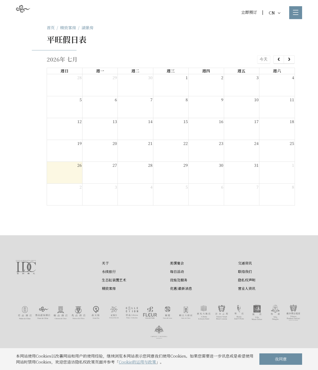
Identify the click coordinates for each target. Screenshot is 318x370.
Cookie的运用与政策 (137, 362)
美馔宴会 (177, 263)
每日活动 (177, 271)
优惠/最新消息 (181, 288)
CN (274, 13)
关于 (105, 263)
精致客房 (68, 28)
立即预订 (249, 12)
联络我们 (245, 271)
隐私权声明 (246, 279)
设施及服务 (178, 279)
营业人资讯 (246, 288)
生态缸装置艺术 (114, 279)
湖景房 (87, 28)
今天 (264, 59)
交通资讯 (245, 263)
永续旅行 (109, 271)
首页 (51, 28)
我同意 (281, 359)
